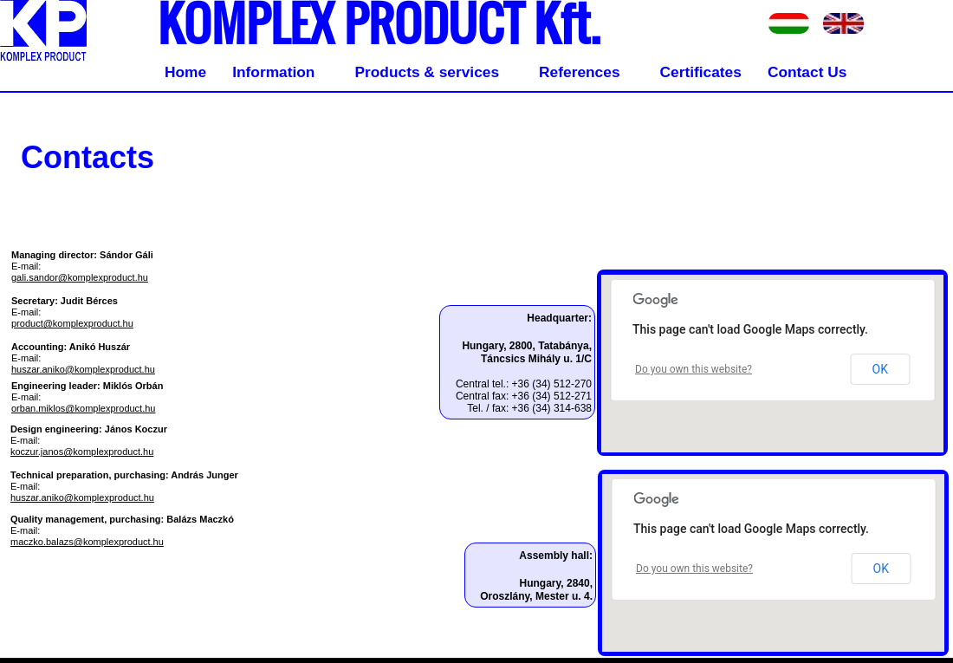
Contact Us (807, 72)
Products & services (426, 72)
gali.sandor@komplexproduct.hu (79, 277)
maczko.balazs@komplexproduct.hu (87, 541)
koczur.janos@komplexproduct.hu (81, 451)
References (579, 72)
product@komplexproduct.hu (72, 323)
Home (185, 72)
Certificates (701, 72)
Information (273, 72)
